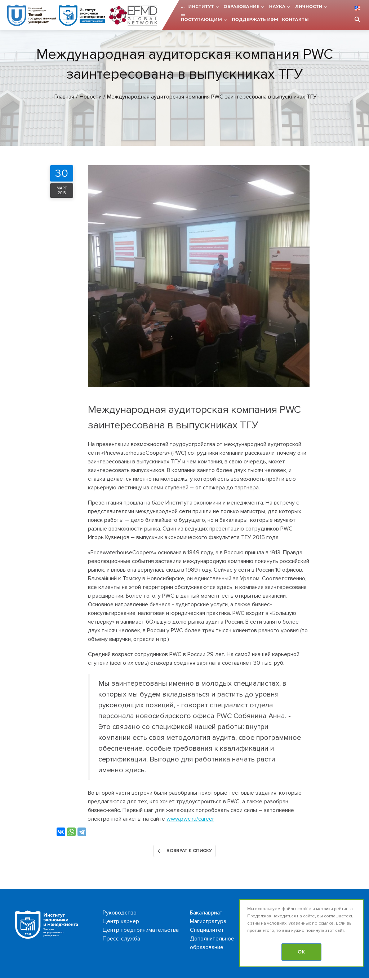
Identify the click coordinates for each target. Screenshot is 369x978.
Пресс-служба (121, 938)
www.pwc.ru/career (190, 818)
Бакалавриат (206, 912)
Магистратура (208, 921)
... (183, 6)
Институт (201, 6)
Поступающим (201, 19)
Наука (277, 6)
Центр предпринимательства (141, 930)
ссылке (326, 923)
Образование (241, 6)
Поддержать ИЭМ (255, 19)
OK (301, 952)
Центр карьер (121, 921)
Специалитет (207, 930)
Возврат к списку (184, 851)
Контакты (295, 19)
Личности (309, 6)
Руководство (120, 912)
